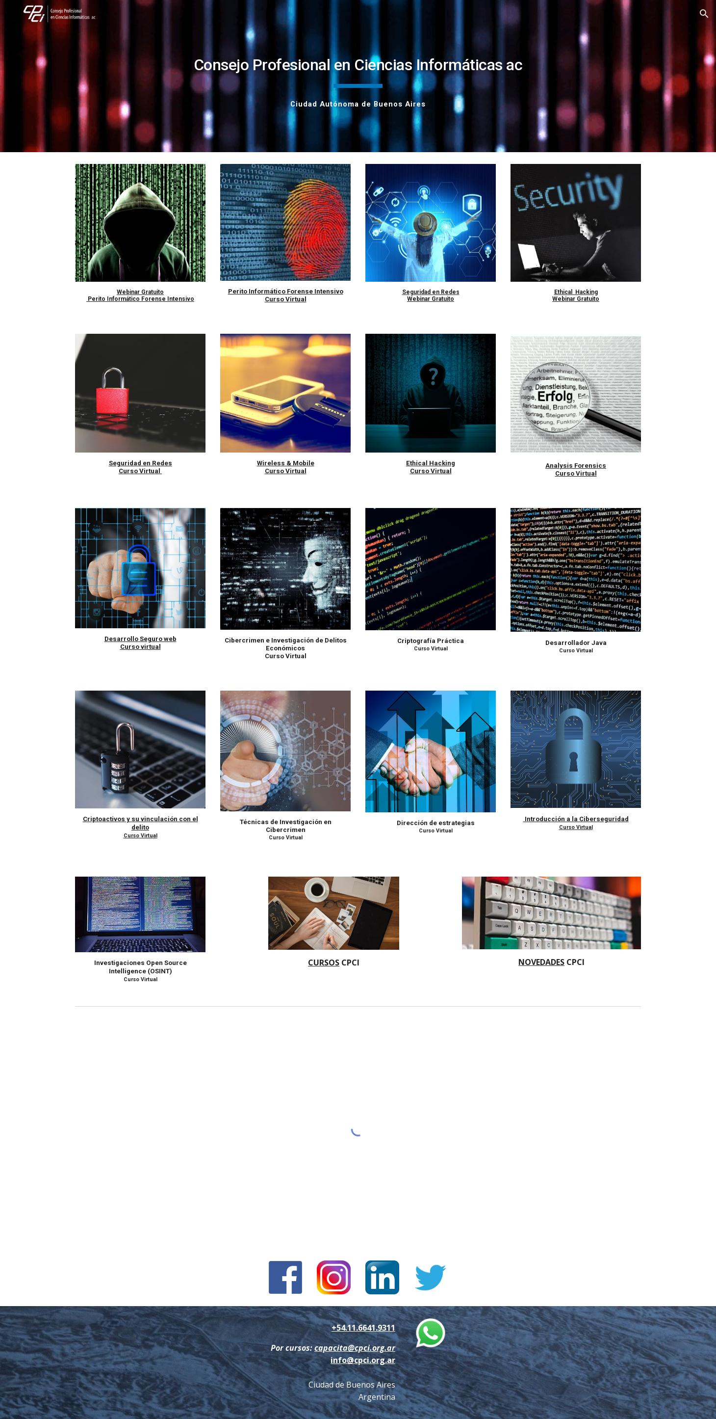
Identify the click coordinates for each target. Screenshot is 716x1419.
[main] (358, 76)
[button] (704, 14)
